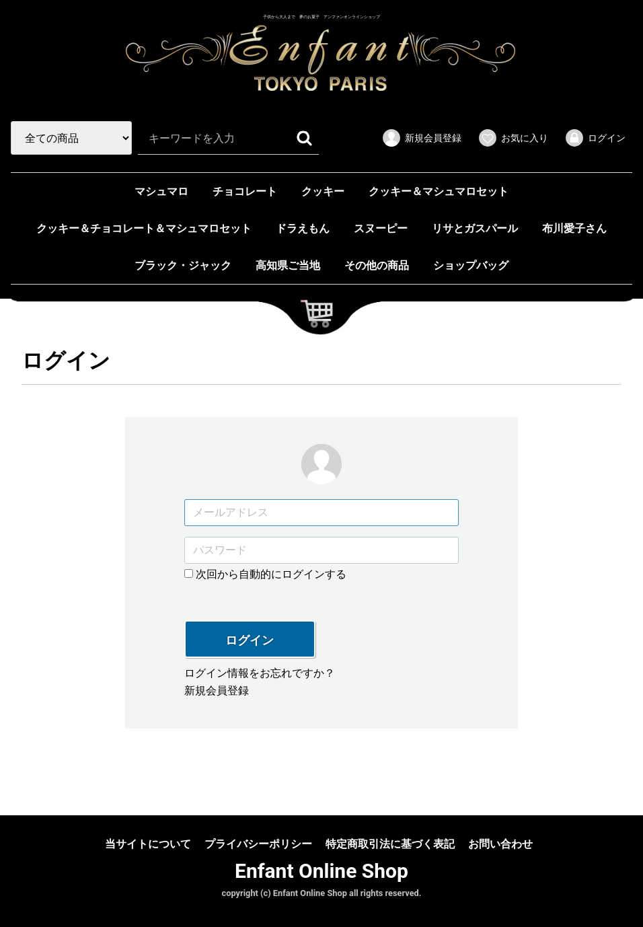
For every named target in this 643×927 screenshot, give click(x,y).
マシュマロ (161, 192)
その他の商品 (376, 266)
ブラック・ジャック (183, 266)
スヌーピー (381, 229)
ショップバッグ (470, 266)
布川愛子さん (574, 229)
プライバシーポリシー (258, 843)
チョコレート (245, 192)
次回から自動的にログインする (265, 573)
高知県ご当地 (288, 266)
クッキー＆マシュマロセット (438, 192)
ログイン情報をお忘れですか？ (259, 673)
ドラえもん (303, 229)
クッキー (322, 192)
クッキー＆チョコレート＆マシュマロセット (144, 229)
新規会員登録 (216, 690)
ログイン (249, 640)
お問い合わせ (500, 843)
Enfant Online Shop (321, 871)
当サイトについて (148, 843)
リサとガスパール (475, 229)
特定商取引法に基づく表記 (390, 843)
